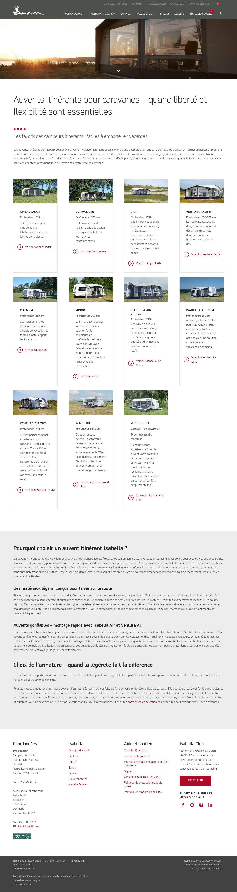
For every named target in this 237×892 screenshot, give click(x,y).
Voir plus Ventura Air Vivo (40, 490)
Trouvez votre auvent (137, 756)
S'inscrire (195, 780)
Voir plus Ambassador (38, 247)
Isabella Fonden (78, 784)
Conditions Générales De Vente (142, 777)
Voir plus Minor (90, 376)
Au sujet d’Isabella (80, 750)
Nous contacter (78, 779)
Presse (73, 773)
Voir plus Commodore (93, 251)
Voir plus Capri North (148, 263)
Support (129, 771)
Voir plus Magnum (36, 350)
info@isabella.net (28, 826)
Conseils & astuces (135, 750)
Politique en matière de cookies (143, 792)
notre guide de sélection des (145, 702)
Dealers (73, 756)
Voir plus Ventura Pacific (206, 254)
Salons (73, 767)
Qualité (73, 762)
